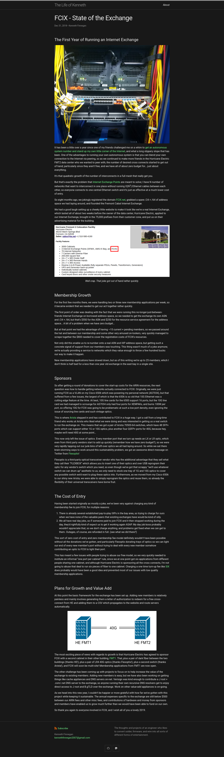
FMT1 (113, 658)
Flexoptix (74, 453)
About (166, 4)
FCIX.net (121, 199)
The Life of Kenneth (70, 5)
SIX (167, 566)
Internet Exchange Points (106, 182)
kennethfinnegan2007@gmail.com (72, 737)
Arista (73, 417)
